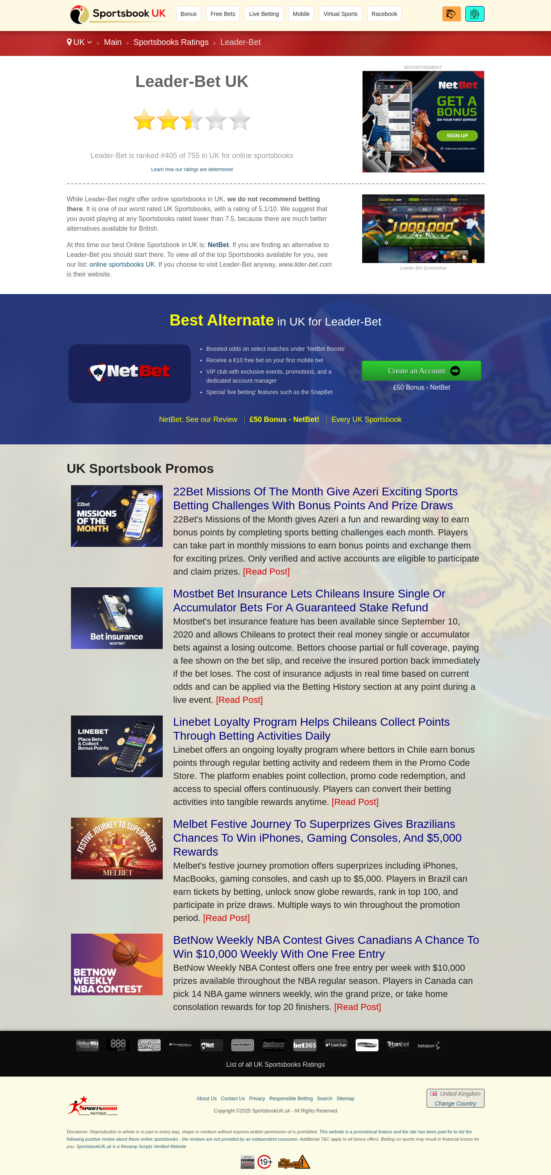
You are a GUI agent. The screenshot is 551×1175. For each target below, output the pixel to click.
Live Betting (264, 14)
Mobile (301, 14)
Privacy (257, 1098)
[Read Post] (266, 571)
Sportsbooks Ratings (171, 42)
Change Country (455, 1103)
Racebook (384, 14)
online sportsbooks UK (122, 264)
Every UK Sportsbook (367, 434)
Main (113, 42)
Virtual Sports (340, 14)
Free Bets (222, 14)
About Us (207, 1098)
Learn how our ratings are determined (192, 169)
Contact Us (233, 1098)
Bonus (189, 14)
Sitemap (345, 1098)
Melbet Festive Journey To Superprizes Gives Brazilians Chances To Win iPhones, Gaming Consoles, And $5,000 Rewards (317, 838)
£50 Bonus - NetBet (436, 385)
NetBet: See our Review (198, 434)
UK (80, 42)
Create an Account (431, 370)
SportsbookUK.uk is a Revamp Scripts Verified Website (131, 1146)
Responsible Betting (291, 1098)
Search (324, 1098)
